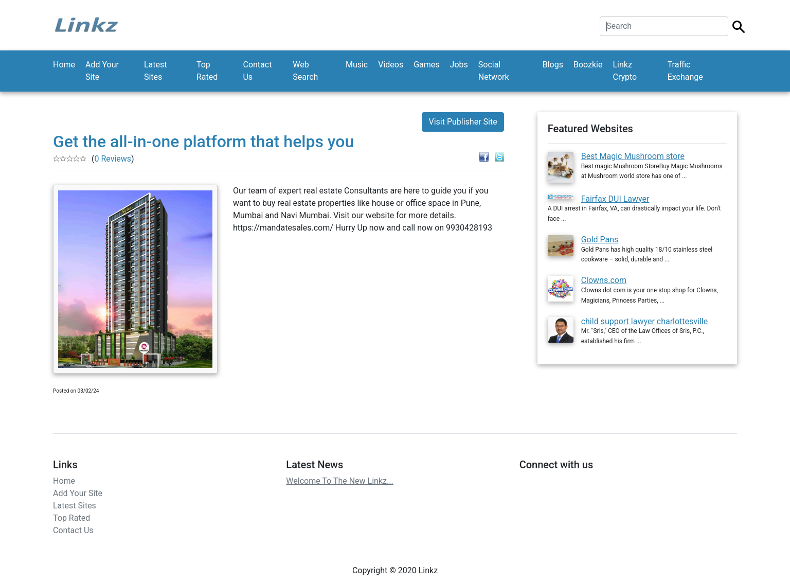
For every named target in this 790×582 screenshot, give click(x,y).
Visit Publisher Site (462, 122)
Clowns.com (603, 280)
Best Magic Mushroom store (633, 156)
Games (426, 64)
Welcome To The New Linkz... (339, 481)
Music (357, 64)
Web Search (305, 71)
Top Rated (207, 71)
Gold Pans (600, 239)
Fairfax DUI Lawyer (615, 199)
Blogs (553, 64)
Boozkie (588, 64)
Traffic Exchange (685, 71)
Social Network (493, 71)
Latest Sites (155, 71)
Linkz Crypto (625, 71)
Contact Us (257, 71)
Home (64, 64)
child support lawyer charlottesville (644, 321)
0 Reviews (112, 159)
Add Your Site (102, 71)
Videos (390, 64)
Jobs (459, 64)
